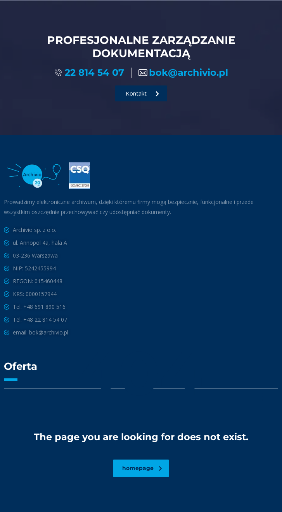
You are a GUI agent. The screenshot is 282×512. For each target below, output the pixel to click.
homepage (142, 468)
